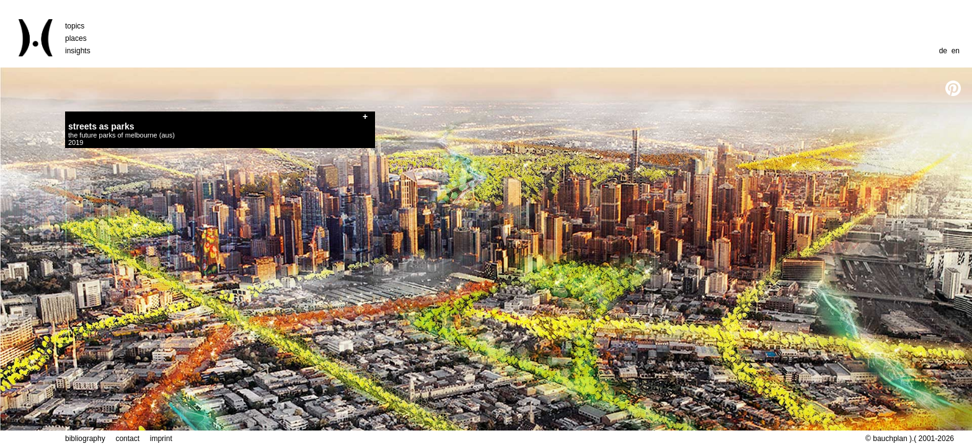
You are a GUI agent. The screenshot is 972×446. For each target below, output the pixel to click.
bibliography (85, 438)
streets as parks (101, 126)
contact (127, 438)
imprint (161, 438)
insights (78, 50)
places (76, 38)
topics (74, 26)
